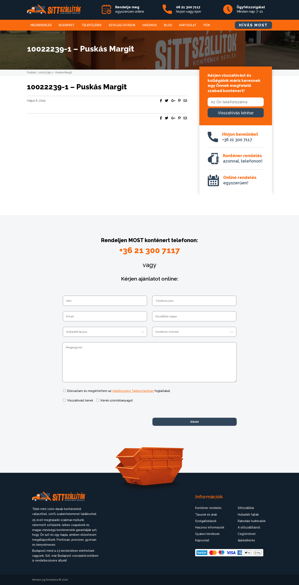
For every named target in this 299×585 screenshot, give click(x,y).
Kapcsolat (187, 25)
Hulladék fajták (248, 514)
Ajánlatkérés (246, 540)
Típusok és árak (206, 514)
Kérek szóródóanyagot (117, 400)
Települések (92, 25)
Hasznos (149, 25)
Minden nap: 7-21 (251, 9)
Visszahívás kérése (236, 113)
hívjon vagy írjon (188, 9)
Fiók (206, 25)
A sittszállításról (249, 527)
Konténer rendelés (208, 508)
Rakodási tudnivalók (252, 521)
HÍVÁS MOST (253, 25)
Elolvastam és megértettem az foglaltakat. (119, 391)
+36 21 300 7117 (240, 137)
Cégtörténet (247, 534)
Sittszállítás (246, 508)
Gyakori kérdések (207, 534)
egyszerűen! (239, 180)
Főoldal (31, 72)
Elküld (194, 421)
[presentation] (93, 416)
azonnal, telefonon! (242, 158)
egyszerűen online (129, 9)
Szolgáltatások (122, 25)
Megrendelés (41, 25)
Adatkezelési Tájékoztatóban (133, 391)
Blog (168, 25)
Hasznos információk (209, 527)
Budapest (67, 25)
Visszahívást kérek (80, 400)
